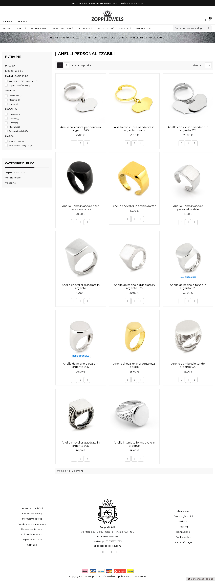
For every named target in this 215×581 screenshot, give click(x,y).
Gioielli (8, 21)
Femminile (15, 95)
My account (183, 511)
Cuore (13, 122)
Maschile (14, 100)
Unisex (13, 104)
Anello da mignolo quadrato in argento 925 (134, 286)
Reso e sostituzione (31, 529)
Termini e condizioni (32, 508)
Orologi (21, 21)
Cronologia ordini (183, 516)
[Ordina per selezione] (208, 65)
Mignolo (14, 127)
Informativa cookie (32, 518)
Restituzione (183, 531)
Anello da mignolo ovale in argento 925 (80, 365)
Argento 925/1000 (19, 85)
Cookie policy (183, 537)
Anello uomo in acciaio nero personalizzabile (80, 207)
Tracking (183, 526)
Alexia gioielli (16, 141)
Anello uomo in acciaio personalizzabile (188, 207)
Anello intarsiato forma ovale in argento (134, 444)
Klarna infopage (183, 542)
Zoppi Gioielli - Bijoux (21, 145)
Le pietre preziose (32, 539)
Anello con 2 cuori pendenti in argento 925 (188, 129)
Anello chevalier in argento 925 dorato (134, 365)
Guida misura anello (31, 534)
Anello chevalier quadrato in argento (81, 286)
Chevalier (14, 114)
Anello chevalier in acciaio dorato (134, 206)
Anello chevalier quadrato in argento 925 (81, 444)
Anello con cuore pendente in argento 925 (80, 129)
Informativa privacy (32, 513)
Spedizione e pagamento (32, 524)
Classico (14, 118)
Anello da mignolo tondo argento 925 (188, 365)
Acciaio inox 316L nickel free (23, 81)
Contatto (32, 544)
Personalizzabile (18, 131)
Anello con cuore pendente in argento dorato (134, 129)
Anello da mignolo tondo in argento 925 (188, 286)
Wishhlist (183, 521)
